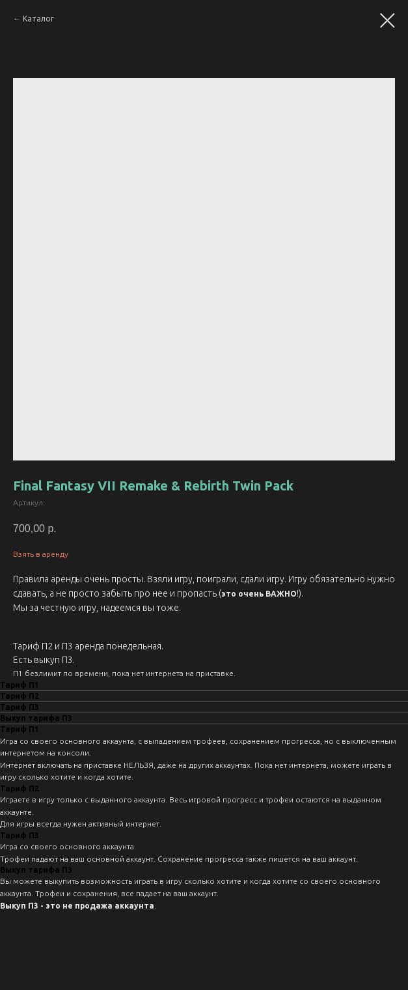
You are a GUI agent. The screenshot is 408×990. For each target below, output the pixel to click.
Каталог (38, 18)
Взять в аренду (40, 554)
